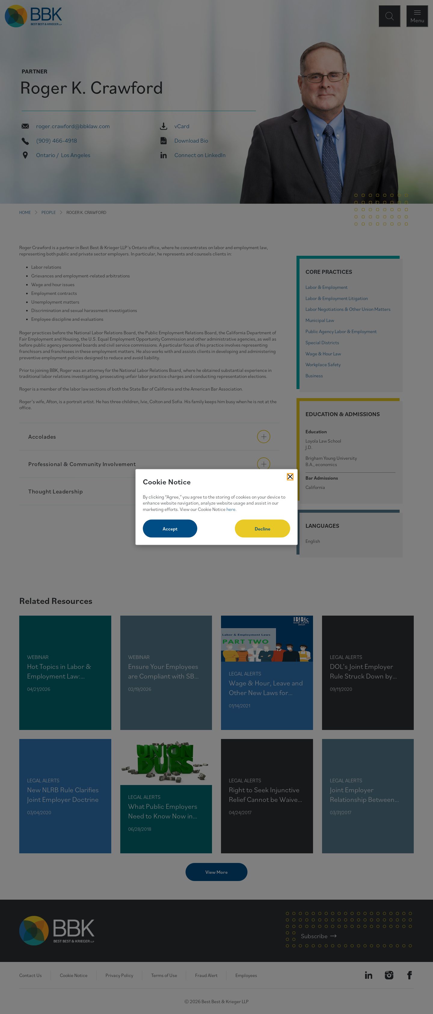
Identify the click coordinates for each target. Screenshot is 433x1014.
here (230, 509)
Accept (170, 528)
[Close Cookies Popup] (290, 477)
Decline (262, 528)
